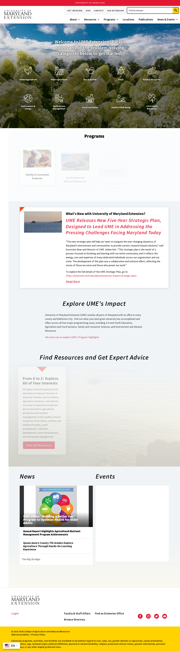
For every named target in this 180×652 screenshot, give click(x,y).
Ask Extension (115, 10)
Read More (76, 298)
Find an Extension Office (109, 613)
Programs (109, 19)
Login (15, 613)
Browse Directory (74, 619)
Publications (146, 19)
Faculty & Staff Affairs (77, 613)
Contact (99, 10)
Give (88, 10)
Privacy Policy (38, 634)
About (73, 19)
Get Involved (74, 10)
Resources (90, 19)
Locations (128, 19)
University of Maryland (90, 3)
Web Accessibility (20, 634)
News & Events (166, 19)
